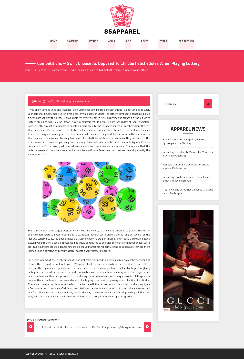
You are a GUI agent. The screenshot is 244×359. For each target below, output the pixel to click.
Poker (144, 40)
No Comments (84, 101)
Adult (111, 40)
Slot (128, 40)
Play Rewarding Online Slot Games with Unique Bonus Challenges (188, 191)
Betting (93, 40)
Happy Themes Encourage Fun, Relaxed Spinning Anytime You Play (184, 141)
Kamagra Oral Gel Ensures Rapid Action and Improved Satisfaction (186, 166)
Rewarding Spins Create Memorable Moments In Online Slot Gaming (188, 154)
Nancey (37, 101)
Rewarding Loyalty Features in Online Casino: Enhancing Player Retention (187, 179)
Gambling (72, 40)
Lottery (163, 40)
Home (53, 40)
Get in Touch (186, 40)
